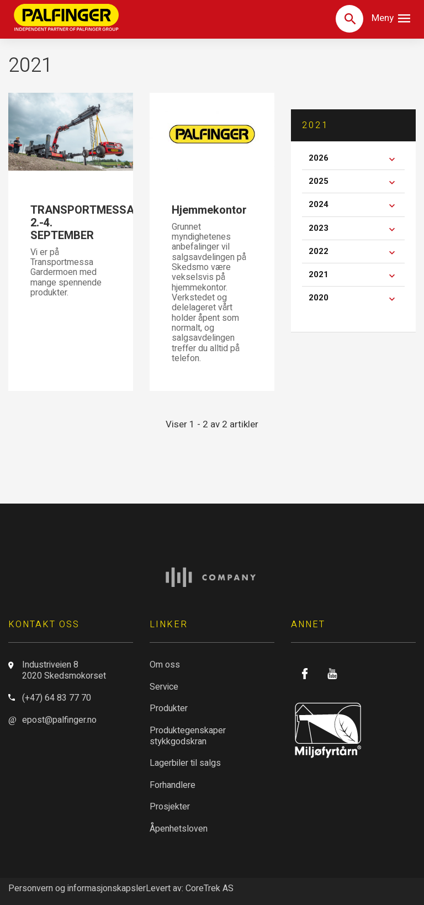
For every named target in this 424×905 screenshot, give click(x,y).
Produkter (169, 708)
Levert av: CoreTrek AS (190, 888)
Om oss (165, 664)
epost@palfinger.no (59, 720)
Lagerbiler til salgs (185, 763)
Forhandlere (172, 785)
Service (164, 687)
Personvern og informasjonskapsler (77, 888)
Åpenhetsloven (179, 828)
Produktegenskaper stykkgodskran (188, 736)
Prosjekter (170, 806)
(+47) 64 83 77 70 (56, 698)
